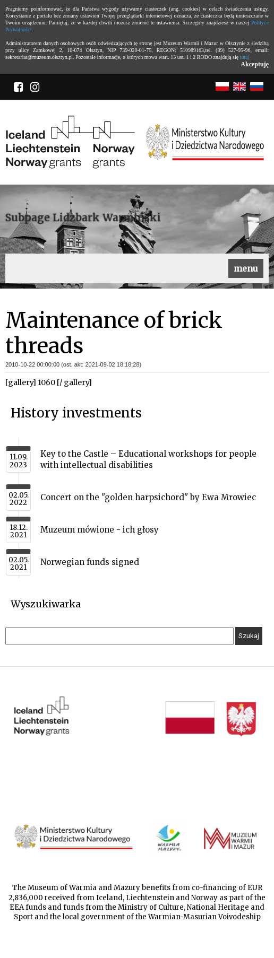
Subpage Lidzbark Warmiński (83, 217)
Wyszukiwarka (46, 604)
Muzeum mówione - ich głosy (99, 530)
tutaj (245, 57)
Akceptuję (255, 64)
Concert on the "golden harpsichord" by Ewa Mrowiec (148, 497)
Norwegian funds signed (89, 562)
